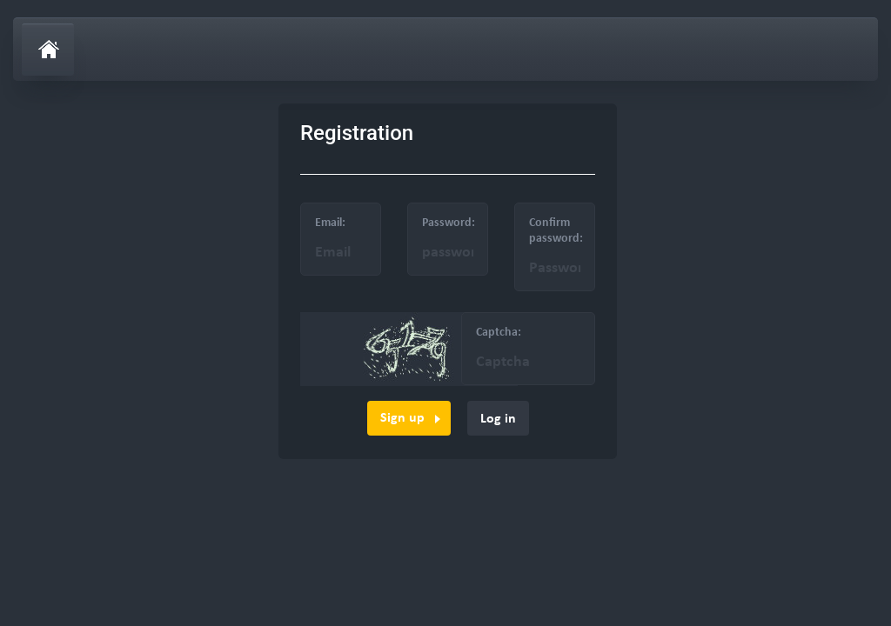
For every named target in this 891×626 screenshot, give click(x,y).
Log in (498, 419)
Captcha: (498, 332)
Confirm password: (556, 230)
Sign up (402, 418)
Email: (330, 223)
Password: (448, 223)
